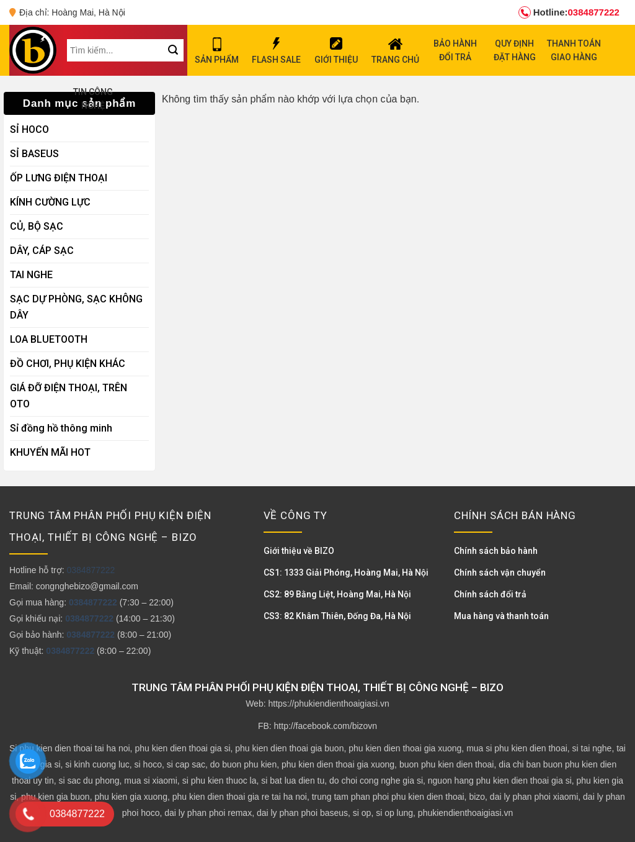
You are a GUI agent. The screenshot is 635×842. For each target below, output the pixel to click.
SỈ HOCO (29, 129)
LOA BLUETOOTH (48, 339)
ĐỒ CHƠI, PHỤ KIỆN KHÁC (67, 363)
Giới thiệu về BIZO (299, 551)
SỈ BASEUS (34, 154)
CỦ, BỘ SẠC (36, 226)
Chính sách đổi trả (490, 594)
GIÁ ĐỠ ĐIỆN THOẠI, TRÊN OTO (68, 396)
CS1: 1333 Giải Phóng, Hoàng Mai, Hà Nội (346, 572)
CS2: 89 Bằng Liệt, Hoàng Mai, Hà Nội (337, 594)
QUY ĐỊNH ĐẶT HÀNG (515, 50)
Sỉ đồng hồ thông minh (61, 428)
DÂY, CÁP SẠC (42, 250)
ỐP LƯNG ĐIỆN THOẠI (58, 178)
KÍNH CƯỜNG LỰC (50, 202)
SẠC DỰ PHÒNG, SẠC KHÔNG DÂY (76, 307)
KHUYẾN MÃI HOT (50, 452)
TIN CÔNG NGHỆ (93, 99)
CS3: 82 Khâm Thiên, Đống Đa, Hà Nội (337, 616)
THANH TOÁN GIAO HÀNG (574, 50)
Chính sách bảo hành (496, 551)
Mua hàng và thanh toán (501, 616)
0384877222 (568, 12)
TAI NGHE (31, 275)
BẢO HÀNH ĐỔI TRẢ (455, 50)
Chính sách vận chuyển (500, 572)
